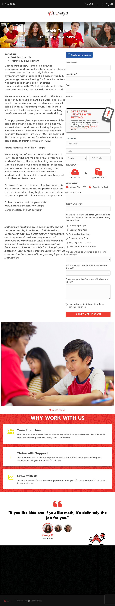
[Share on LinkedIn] (102, 4)
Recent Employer (74, 204)
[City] (88, 151)
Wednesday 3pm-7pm (78, 234)
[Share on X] (107, 4)
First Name (71, 62)
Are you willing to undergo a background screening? (86, 253)
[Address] (88, 143)
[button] (50, 410)
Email (68, 85)
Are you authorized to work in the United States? (86, 267)
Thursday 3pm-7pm (77, 238)
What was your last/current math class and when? (87, 280)
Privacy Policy (86, 128)
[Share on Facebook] (97, 4)
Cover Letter (72, 183)
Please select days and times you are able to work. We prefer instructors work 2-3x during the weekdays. (88, 218)
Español (89, 4)
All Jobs (8, 4)
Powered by (29, 601)
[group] (57, 364)
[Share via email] (112, 4)
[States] (76, 158)
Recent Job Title (73, 192)
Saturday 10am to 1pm (78, 242)
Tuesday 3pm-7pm (76, 230)
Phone (69, 96)
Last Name (71, 74)
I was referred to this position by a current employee (85, 305)
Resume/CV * (72, 165)
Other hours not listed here (81, 246)
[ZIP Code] (100, 158)
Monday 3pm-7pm (76, 225)
